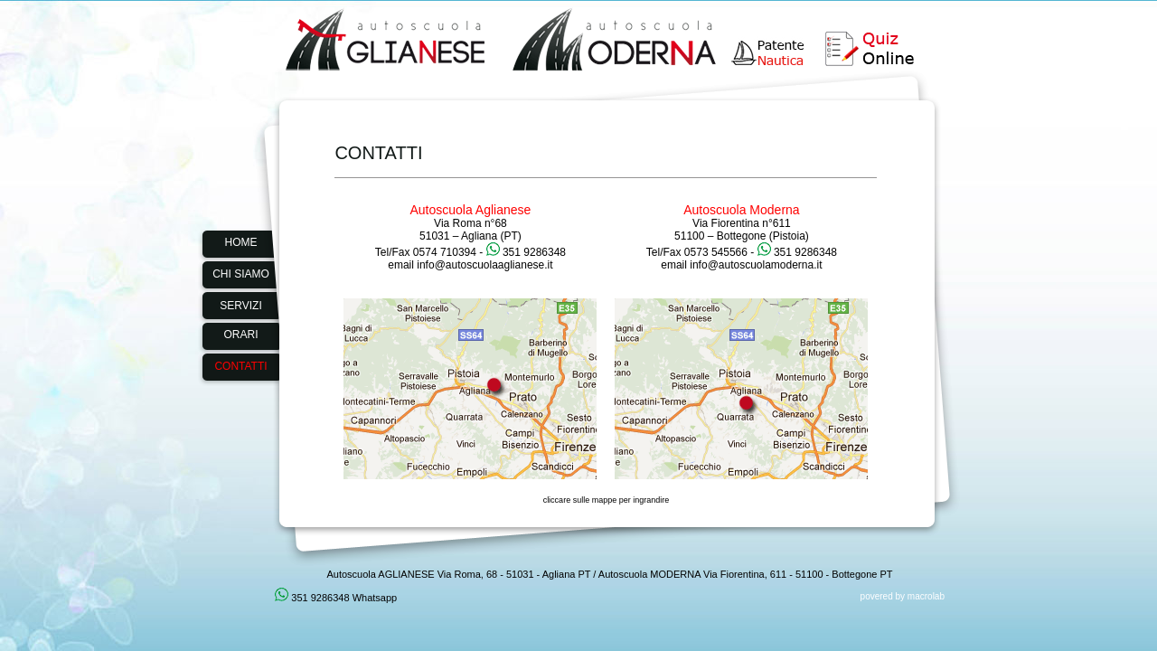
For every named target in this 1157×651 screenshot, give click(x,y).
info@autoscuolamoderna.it (756, 265)
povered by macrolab (903, 596)
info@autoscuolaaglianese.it (484, 265)
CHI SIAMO (240, 274)
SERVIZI (240, 305)
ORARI (240, 334)
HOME (241, 242)
